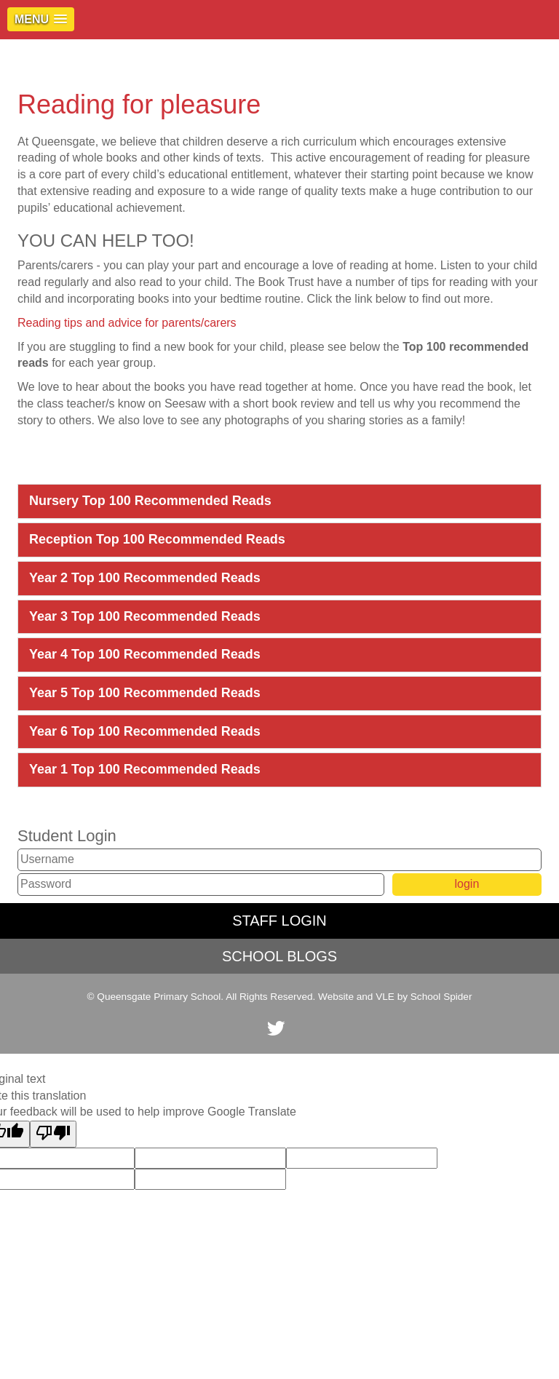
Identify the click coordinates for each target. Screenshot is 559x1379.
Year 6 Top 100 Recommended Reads (145, 731)
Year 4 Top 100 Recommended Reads (145, 654)
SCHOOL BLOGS (279, 956)
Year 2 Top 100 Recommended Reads (145, 578)
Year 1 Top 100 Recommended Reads (145, 769)
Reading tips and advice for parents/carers (127, 323)
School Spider (441, 996)
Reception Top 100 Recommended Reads (157, 539)
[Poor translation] (53, 1134)
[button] (40, 19)
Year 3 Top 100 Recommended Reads (145, 616)
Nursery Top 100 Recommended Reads (150, 500)
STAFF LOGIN (279, 921)
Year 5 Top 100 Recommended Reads (145, 692)
